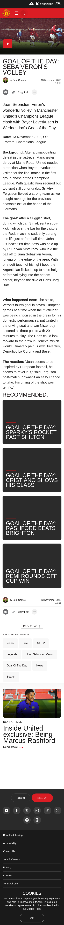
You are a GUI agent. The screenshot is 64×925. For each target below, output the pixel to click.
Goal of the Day (17, 665)
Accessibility (9, 843)
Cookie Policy (34, 908)
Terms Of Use (10, 883)
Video (10, 643)
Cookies (7, 875)
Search (11, 676)
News (39, 665)
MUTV (41, 643)
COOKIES (32, 893)
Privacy (7, 867)
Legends (12, 654)
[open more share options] (34, 92)
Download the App (13, 835)
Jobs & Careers (11, 859)
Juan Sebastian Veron (39, 654)
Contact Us (9, 851)
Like (25, 643)
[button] (16, 13)
